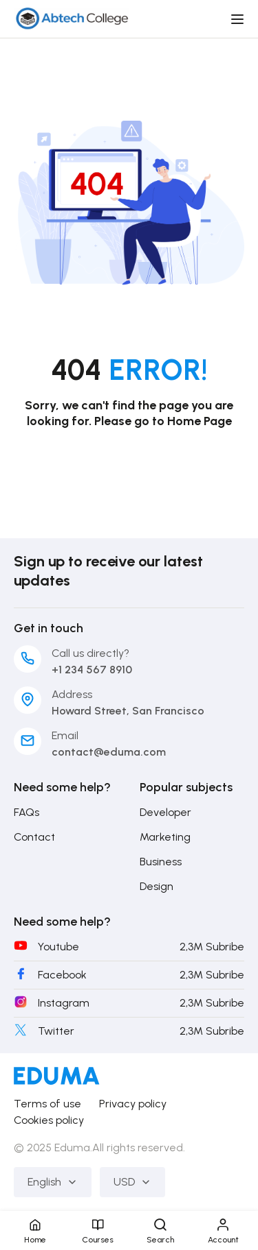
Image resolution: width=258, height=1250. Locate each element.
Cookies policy (49, 1120)
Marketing (165, 836)
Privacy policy (132, 1103)
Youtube (58, 946)
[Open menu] (239, 19)
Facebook (62, 974)
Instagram (63, 1002)
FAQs (26, 812)
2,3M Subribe (212, 946)
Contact (34, 836)
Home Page (199, 421)
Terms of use (47, 1103)
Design (156, 886)
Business (161, 861)
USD (132, 1181)
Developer (165, 812)
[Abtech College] (71, 18)
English (53, 1181)
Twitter (56, 1030)
